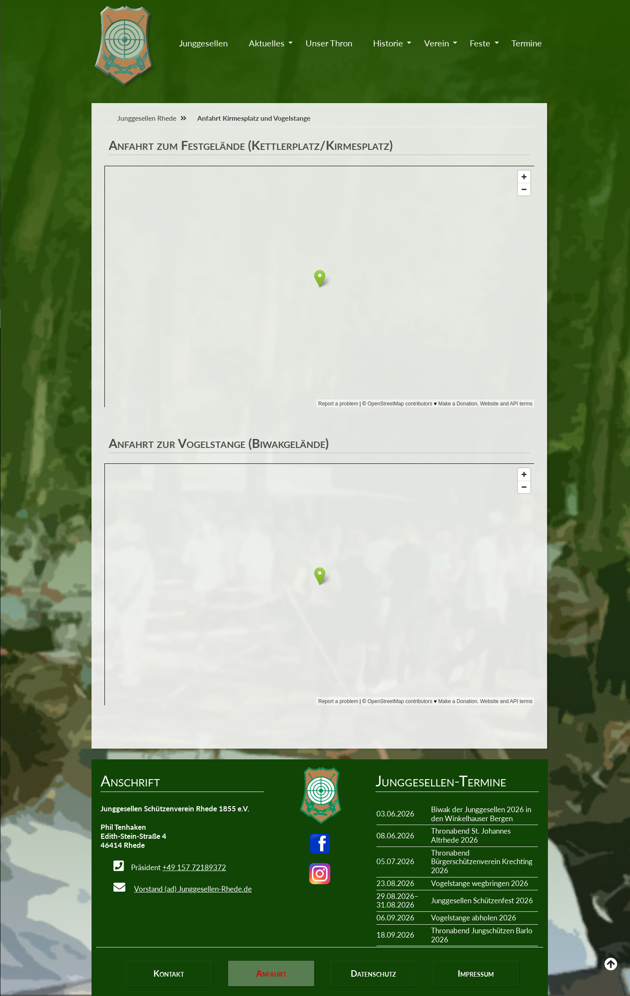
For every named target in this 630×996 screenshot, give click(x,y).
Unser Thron (329, 43)
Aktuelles (266, 43)
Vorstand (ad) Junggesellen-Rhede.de (193, 888)
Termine (526, 43)
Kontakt (168, 973)
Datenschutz (373, 973)
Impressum (476, 973)
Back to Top (610, 970)
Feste (480, 43)
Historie (388, 43)
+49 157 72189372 (194, 867)
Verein (436, 43)
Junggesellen (203, 43)
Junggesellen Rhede (146, 118)
